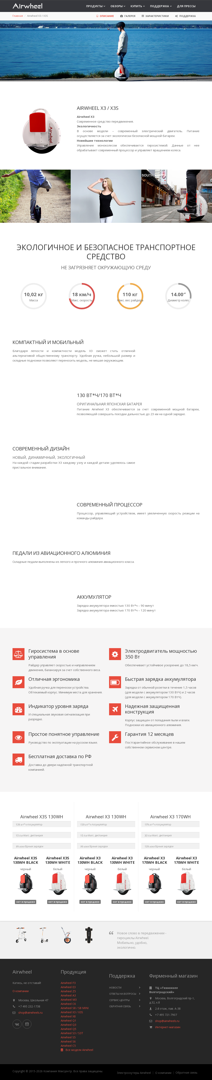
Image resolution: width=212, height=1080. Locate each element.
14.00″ (178, 294)
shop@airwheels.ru (30, 1012)
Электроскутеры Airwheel (134, 1072)
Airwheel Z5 (68, 991)
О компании (21, 991)
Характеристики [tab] (155, 16)
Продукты (94, 6)
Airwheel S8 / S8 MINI (75, 1008)
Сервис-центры (119, 1000)
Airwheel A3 (68, 995)
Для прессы (186, 6)
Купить (136, 6)
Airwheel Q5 (68, 1029)
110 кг (130, 294)
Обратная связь (120, 1006)
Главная (18, 16)
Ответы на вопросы (122, 993)
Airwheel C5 (68, 1046)
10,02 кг (33, 294)
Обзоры (116, 6)
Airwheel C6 (68, 1004)
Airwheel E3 (68, 987)
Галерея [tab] (127, 16)
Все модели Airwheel (77, 1050)
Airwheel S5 (68, 1037)
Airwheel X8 (68, 1016)
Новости (115, 987)
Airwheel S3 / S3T (72, 1033)
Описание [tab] (105, 16)
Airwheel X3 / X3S (72, 1012)
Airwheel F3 (68, 983)
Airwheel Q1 (68, 1020)
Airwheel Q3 (68, 1025)
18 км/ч (81, 294)
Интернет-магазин (167, 1027)
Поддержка (159, 6)
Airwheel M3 (69, 999)
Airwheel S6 (68, 1041)
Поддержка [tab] (185, 16)
